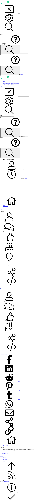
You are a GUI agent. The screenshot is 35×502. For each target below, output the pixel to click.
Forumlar (4, 453)
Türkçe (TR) (4, 457)
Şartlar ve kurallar (5, 459)
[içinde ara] (12, 34)
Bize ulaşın (6, 453)
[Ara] (23, 13)
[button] (15, 43)
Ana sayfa (1, 453)
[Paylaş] (11, 276)
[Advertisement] (17, 187)
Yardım (4, 460)
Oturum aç (1, 456)
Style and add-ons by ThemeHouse (5, 481)
